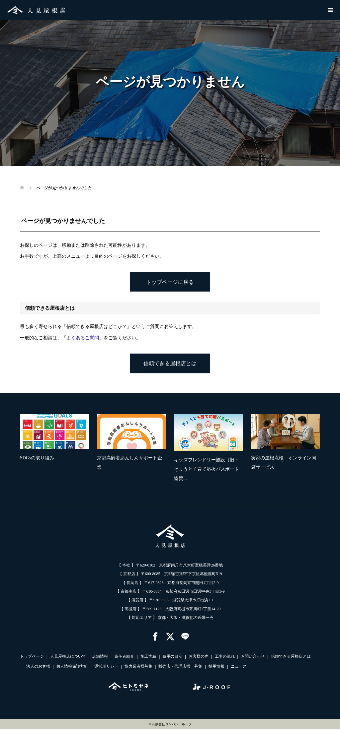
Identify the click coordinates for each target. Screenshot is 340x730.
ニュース (239, 667)
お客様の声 (199, 657)
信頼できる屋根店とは (170, 363)
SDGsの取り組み (37, 458)
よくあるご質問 (82, 338)
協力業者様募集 (138, 667)
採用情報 (216, 667)
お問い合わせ (253, 657)
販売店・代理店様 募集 (180, 667)
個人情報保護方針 (72, 667)
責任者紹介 (124, 657)
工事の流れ (225, 657)
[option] (174, 450)
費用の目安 (172, 657)
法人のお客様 (38, 667)
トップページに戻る (170, 282)
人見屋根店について (68, 657)
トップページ (32, 657)
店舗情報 (100, 657)
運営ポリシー (106, 667)
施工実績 (148, 657)
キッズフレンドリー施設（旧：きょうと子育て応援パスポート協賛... (206, 470)
